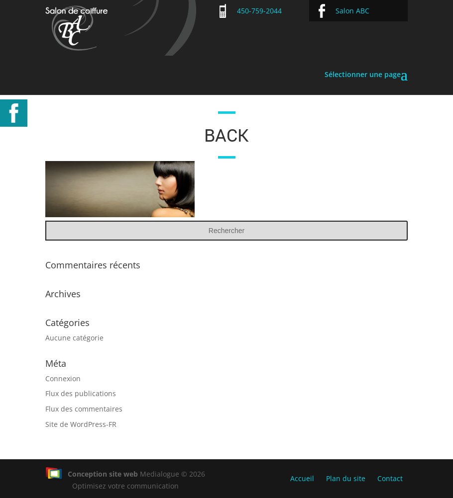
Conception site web (92, 474)
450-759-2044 (259, 10)
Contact (390, 478)
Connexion (63, 378)
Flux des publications (80, 393)
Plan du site (345, 478)
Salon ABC (352, 10)
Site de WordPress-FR (80, 424)
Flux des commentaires (83, 409)
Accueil (302, 478)
